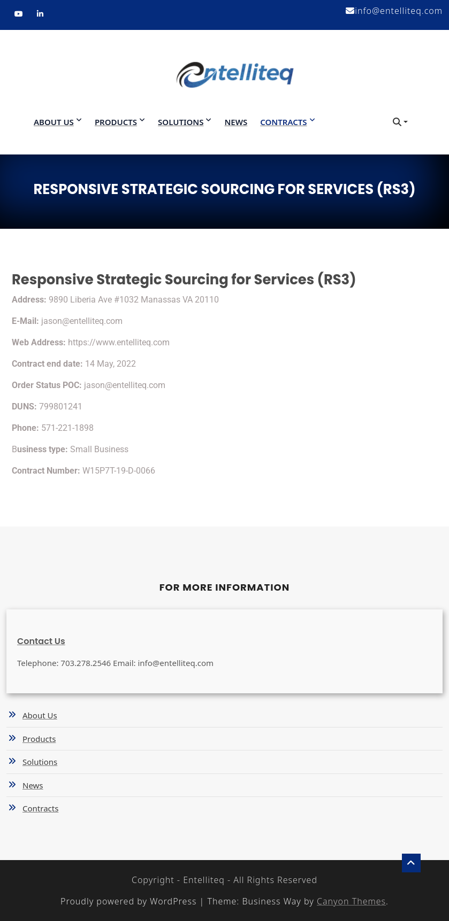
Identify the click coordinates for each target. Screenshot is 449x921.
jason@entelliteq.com (82, 321)
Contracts (283, 122)
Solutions (180, 122)
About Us (54, 122)
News (235, 122)
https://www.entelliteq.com (119, 342)
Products (116, 122)
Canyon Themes (351, 901)
